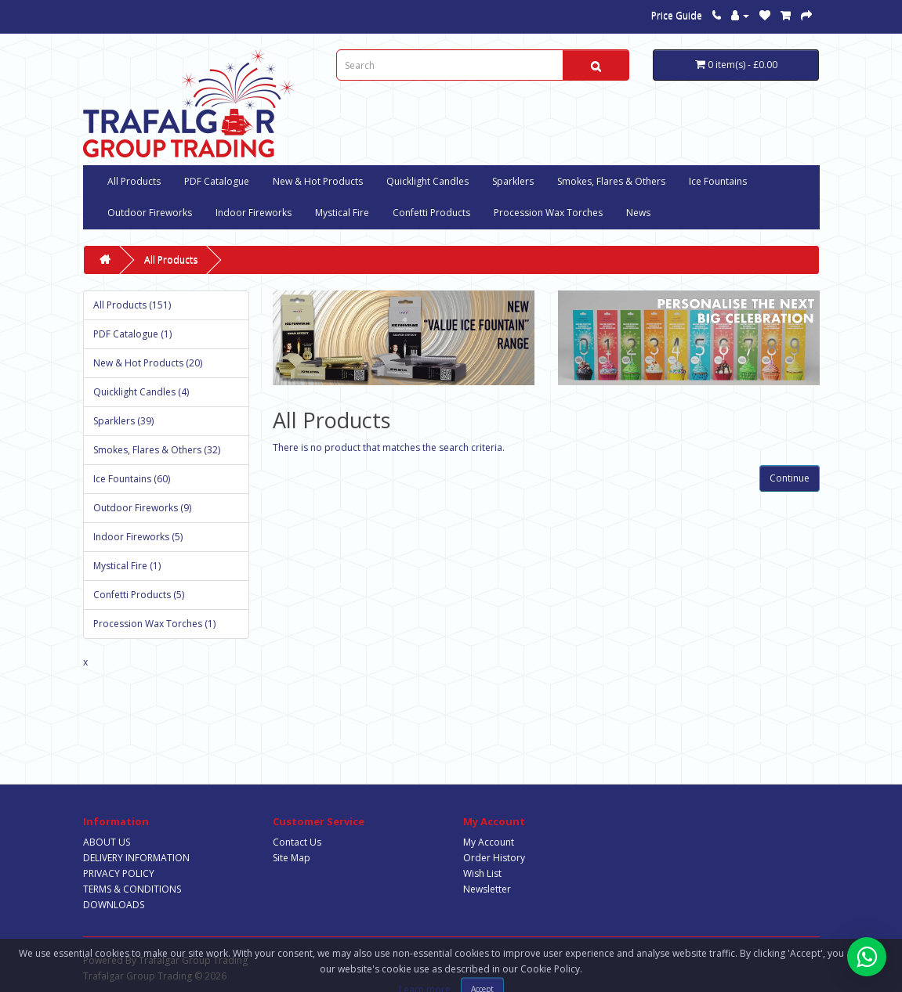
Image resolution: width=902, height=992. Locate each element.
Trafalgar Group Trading (193, 960)
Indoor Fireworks (254, 212)
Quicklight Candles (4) (141, 392)
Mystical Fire (342, 212)
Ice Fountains (718, 181)
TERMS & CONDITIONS (132, 889)
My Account (488, 842)
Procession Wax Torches (548, 212)
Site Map (291, 857)
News (638, 212)
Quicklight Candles (427, 181)
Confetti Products (431, 212)
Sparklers (513, 181)
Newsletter (487, 889)
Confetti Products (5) (138, 594)
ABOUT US (106, 842)
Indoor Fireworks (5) (138, 536)
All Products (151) (132, 305)
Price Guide (676, 15)
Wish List (482, 873)
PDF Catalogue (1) (132, 334)
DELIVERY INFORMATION (136, 857)
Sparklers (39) (123, 420)
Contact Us (297, 842)
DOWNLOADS (113, 904)
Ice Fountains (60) (131, 478)
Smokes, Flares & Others (611, 181)
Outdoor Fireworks (149, 212)
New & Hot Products (318, 181)
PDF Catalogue (216, 181)
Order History (494, 857)
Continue (790, 478)
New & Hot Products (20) (147, 363)
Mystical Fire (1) (127, 565)
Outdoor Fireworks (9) (142, 507)
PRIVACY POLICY (118, 873)
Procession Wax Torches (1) (154, 623)
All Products (134, 181)
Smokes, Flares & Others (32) (156, 449)
